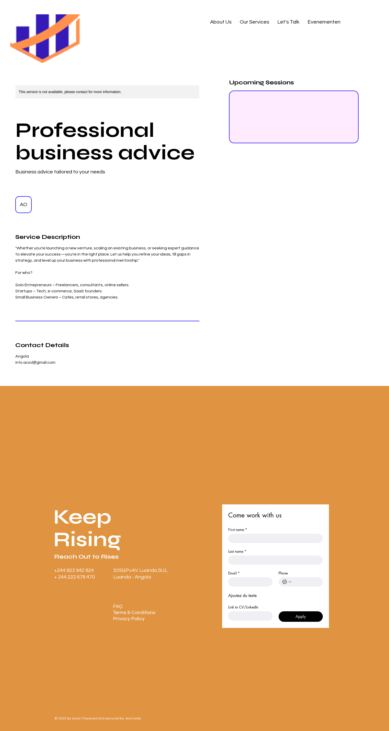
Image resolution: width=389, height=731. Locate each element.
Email (234, 573)
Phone (283, 573)
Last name (237, 551)
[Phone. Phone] (306, 581)
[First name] (274, 538)
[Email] (248, 581)
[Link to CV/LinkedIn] (248, 616)
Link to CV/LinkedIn (243, 607)
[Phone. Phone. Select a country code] (287, 582)
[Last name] (274, 560)
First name (237, 529)
